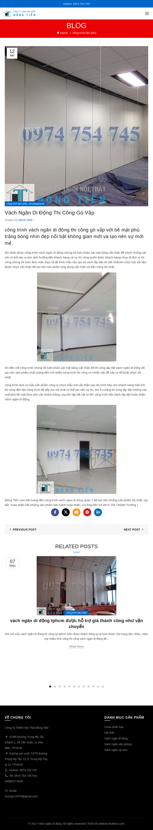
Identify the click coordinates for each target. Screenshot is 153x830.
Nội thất (109, 732)
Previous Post (24, 529)
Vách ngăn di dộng (116, 738)
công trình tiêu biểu (84, 32)
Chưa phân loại (114, 727)
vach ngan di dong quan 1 (76, 500)
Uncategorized (36, 203)
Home (64, 32)
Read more (76, 646)
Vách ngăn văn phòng (117, 744)
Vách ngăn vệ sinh (115, 750)
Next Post (132, 529)
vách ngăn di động (51, 252)
